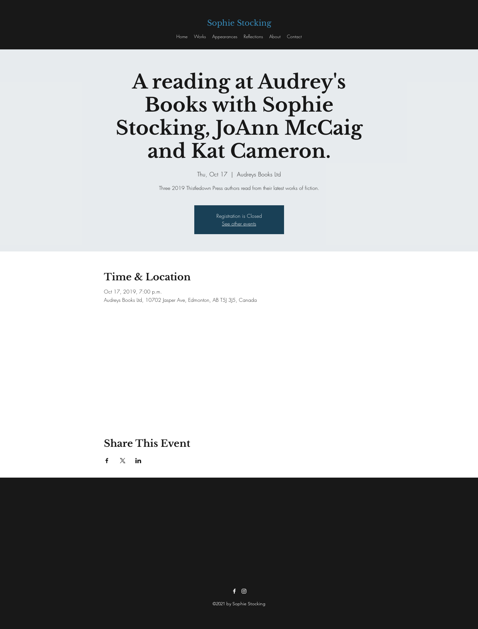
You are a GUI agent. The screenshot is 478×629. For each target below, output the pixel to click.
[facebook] (234, 591)
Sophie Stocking (239, 23)
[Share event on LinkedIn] (138, 460)
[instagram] (244, 591)
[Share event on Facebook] (107, 460)
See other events (239, 223)
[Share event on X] (123, 460)
